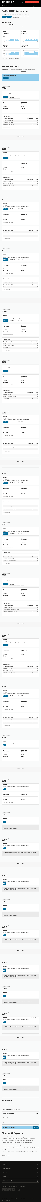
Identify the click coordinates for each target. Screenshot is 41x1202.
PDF (19, 158)
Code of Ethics (5, 1198)
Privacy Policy (22, 1198)
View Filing (5, 97)
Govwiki (9, 1152)
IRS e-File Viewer (15, 1151)
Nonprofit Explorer (7, 6)
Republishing (14, 1198)
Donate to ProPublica (32, 2)
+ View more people (6, 127)
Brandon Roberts (28, 1145)
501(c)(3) (11, 24)
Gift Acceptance (6, 1200)
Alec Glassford (13, 1145)
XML (19, 97)
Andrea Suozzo (6, 1145)
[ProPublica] (8, 2)
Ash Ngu (20, 1145)
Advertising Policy (31, 1198)
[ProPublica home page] (11, 1189)
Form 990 (4, 69)
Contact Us (6, 78)
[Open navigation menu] (23, 2)
